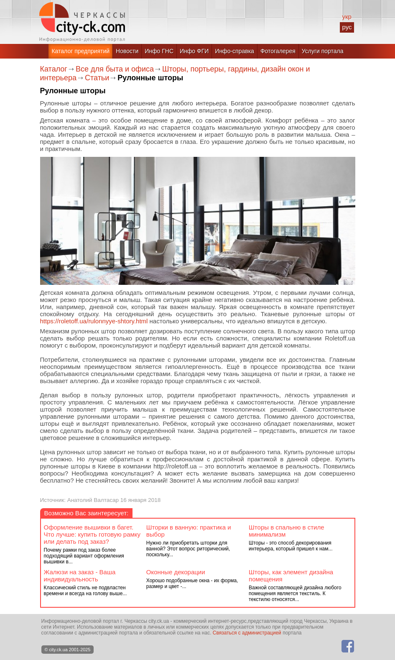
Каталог (53, 69)
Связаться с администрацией (247, 633)
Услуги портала (323, 51)
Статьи (97, 78)
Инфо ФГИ (194, 51)
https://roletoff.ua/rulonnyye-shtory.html (94, 321)
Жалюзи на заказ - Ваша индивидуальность (80, 575)
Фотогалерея (278, 51)
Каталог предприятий (80, 51)
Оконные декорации (175, 572)
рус (347, 27)
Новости (127, 51)
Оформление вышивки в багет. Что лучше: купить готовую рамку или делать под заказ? (92, 534)
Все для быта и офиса (115, 69)
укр (346, 16)
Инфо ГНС (159, 51)
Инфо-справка (234, 51)
